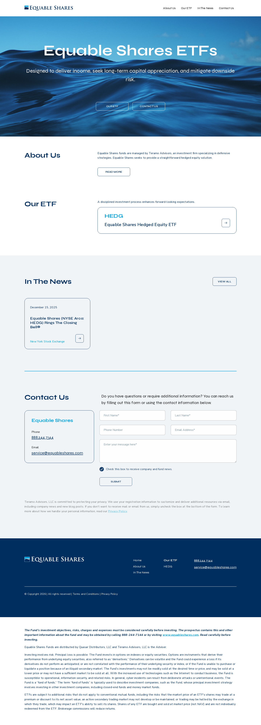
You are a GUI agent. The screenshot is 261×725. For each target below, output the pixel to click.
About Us (169, 8)
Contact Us (226, 8)
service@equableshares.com (57, 453)
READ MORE (113, 171)
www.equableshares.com (181, 635)
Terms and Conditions (86, 594)
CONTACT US (149, 106)
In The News (205, 8)
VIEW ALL (224, 281)
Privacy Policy (109, 594)
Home (137, 560)
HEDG (168, 566)
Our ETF (186, 8)
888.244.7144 (42, 437)
